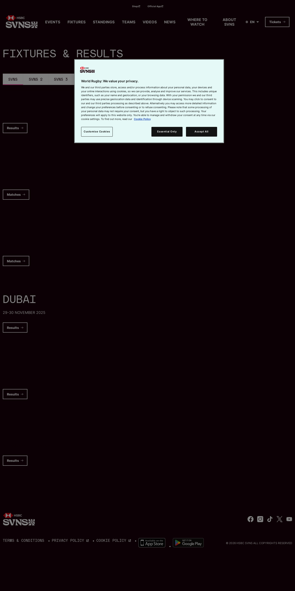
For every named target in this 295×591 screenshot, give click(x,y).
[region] (149, 101)
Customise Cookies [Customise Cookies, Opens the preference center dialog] (97, 131)
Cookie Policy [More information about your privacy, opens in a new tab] (142, 119)
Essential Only (167, 131)
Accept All (202, 131)
